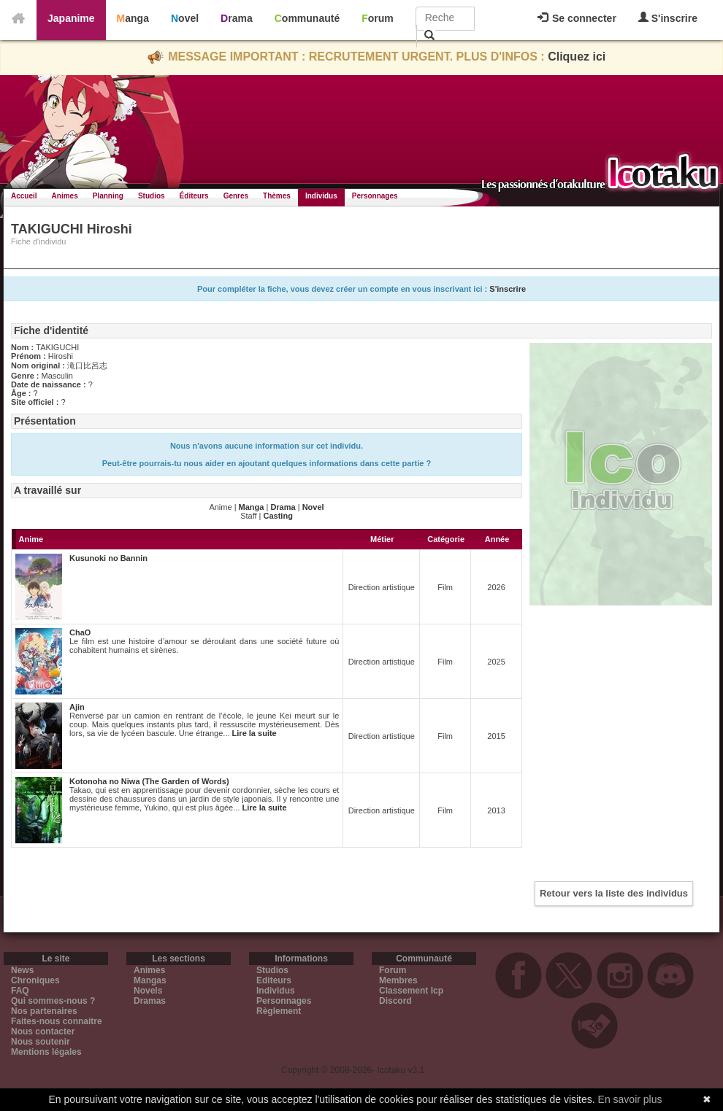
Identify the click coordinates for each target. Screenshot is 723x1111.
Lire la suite (254, 733)
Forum (378, 18)
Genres (235, 196)
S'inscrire (667, 18)
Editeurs (273, 980)
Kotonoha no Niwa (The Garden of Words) (149, 781)
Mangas (150, 980)
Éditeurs (194, 196)
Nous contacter (42, 1031)
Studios (151, 196)
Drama (237, 18)
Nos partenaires (44, 1011)
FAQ (20, 991)
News (22, 970)
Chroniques (35, 980)
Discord (395, 1001)
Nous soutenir (40, 1042)
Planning (108, 196)
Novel (185, 18)
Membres (398, 980)
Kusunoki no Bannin (108, 558)
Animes (65, 196)
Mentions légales (46, 1052)
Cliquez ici (576, 56)
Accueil (24, 196)
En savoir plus (630, 1099)
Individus (321, 196)
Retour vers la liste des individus (614, 893)
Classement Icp (411, 991)
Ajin (77, 706)
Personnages (375, 196)
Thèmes (277, 196)
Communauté (307, 18)
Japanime (71, 18)
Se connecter (577, 18)
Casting (278, 515)
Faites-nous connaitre (56, 1021)
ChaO (80, 632)
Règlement (278, 1011)
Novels (148, 991)
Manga (133, 18)
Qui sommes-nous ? (53, 1001)
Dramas (150, 1001)
